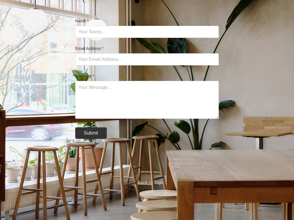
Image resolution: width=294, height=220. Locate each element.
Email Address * (89, 48)
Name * (82, 21)
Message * (84, 76)
